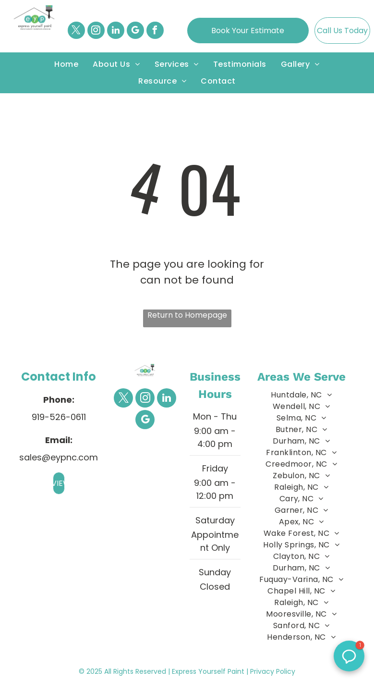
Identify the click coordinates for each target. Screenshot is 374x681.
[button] (349, 656)
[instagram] (96, 31)
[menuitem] (66, 64)
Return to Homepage (187, 315)
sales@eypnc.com (58, 457)
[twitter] (76, 31)
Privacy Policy (272, 671)
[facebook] (155, 31)
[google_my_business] (135, 31)
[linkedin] (115, 31)
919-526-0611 (59, 417)
